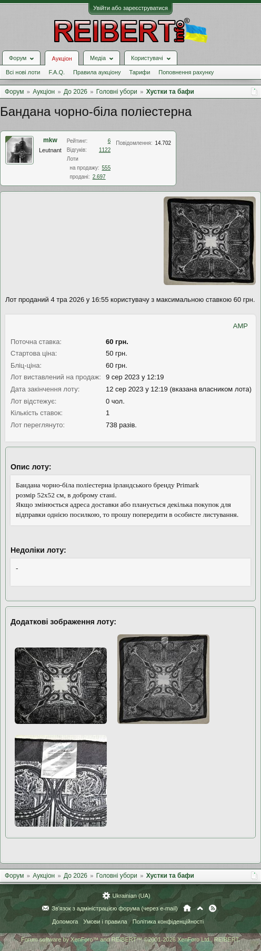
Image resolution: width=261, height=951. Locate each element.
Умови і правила (105, 921)
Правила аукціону (97, 72)
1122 (105, 150)
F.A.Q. (56, 72)
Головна (187, 908)
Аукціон (62, 58)
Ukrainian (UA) (131, 896)
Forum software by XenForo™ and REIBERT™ (130, 939)
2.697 (99, 177)
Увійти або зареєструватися (130, 8)
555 (106, 168)
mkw (50, 140)
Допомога (65, 921)
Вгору (200, 908)
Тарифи (139, 72)
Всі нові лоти (23, 72)
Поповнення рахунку (186, 72)
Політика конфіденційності (168, 921)
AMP (240, 326)
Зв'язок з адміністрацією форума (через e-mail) (115, 908)
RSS (212, 908)
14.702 (163, 143)
